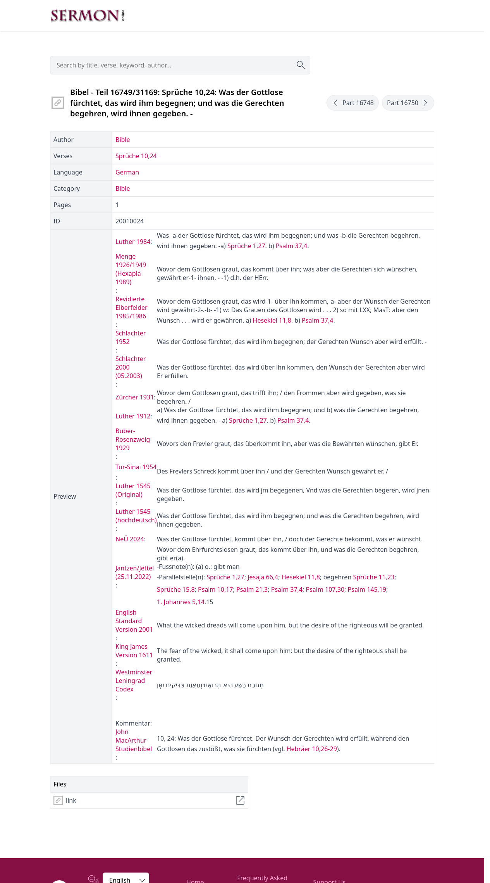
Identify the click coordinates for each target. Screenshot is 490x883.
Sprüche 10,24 (136, 156)
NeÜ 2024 (129, 539)
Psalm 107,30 (325, 589)
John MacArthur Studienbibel (133, 740)
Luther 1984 (132, 241)
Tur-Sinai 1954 (135, 467)
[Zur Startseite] (87, 15)
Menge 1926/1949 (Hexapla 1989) (130, 269)
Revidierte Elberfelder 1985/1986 (131, 307)
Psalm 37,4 (291, 246)
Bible (122, 139)
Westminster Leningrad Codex (133, 680)
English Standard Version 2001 (134, 621)
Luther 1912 (132, 416)
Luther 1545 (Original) (132, 490)
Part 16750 (408, 102)
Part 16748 (353, 102)
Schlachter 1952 (130, 337)
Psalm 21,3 (252, 589)
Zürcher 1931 (134, 397)
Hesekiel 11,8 (272, 320)
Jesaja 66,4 (263, 577)
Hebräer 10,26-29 (312, 749)
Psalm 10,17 (215, 589)
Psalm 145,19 (367, 589)
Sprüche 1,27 (246, 246)
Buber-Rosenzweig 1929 (132, 439)
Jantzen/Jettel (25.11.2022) (134, 572)
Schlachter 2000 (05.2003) (130, 367)
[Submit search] (301, 65)
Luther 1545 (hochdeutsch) (136, 515)
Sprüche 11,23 (373, 577)
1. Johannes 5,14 (181, 602)
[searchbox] (180, 65)
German (127, 172)
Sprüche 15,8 (176, 589)
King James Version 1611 (134, 650)
